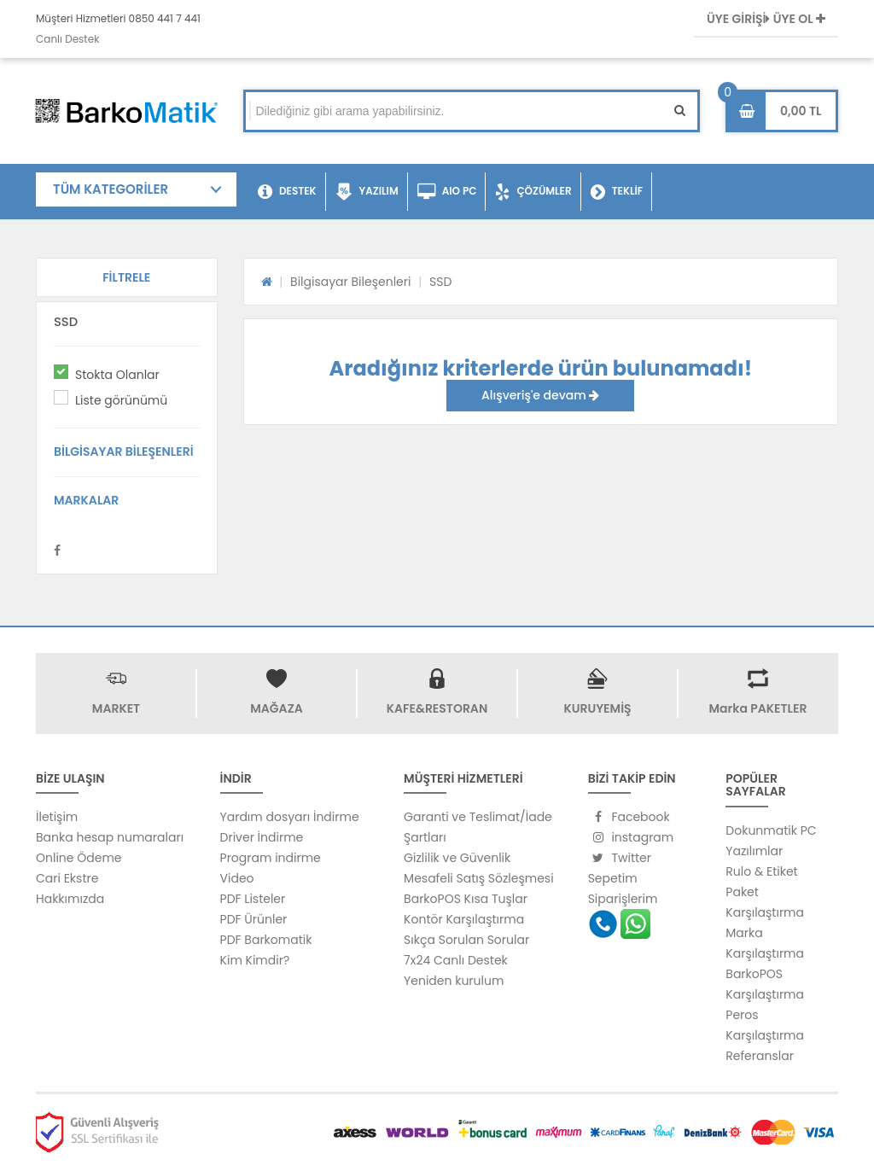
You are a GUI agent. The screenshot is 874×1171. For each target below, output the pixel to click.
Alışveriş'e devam (540, 395)
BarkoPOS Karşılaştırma (764, 984)
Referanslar (759, 1055)
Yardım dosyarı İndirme (289, 816)
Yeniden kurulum (454, 980)
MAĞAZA (276, 708)
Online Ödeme (78, 857)
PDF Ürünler (254, 919)
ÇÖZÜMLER (533, 192)
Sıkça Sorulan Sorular (466, 939)
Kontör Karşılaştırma (464, 919)
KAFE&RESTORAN (437, 708)
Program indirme (270, 857)
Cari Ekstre (67, 878)
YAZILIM (367, 192)
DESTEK (287, 192)
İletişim (57, 816)
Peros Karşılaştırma (764, 1025)
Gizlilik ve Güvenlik (457, 857)
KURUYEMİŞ (597, 708)
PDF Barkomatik (266, 939)
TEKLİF (617, 192)
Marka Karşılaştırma (764, 943)
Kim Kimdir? (255, 960)
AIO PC (447, 192)
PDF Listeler (253, 898)
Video (237, 878)
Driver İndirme (262, 837)
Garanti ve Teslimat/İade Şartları (478, 827)
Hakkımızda (70, 898)
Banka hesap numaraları (110, 837)
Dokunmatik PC (770, 830)
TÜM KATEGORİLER (110, 189)
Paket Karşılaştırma (764, 902)
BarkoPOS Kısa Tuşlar (465, 898)
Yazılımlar (754, 850)
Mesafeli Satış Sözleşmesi (479, 878)
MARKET (116, 708)
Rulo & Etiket (761, 871)
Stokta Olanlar (117, 374)
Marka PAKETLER (758, 708)
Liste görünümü (121, 400)
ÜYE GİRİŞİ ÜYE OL (766, 18)
